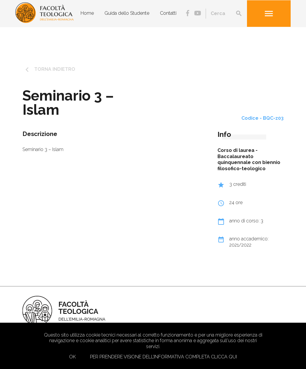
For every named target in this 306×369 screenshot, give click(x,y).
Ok (72, 357)
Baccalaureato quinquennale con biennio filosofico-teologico (248, 163)
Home (87, 13)
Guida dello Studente (126, 13)
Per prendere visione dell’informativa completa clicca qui (163, 357)
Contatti (168, 13)
